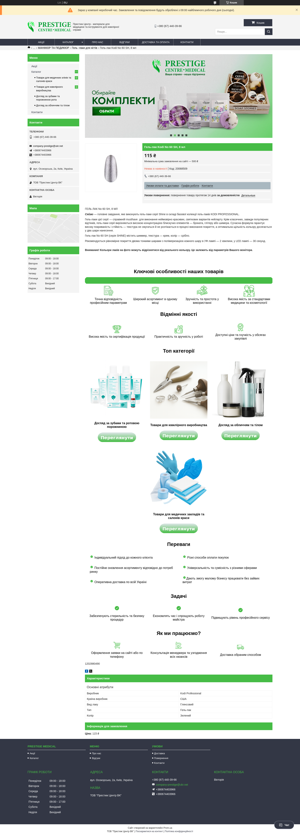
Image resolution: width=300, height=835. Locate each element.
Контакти (186, 42)
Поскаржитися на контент (149, 831)
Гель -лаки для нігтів (84, 47)
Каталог (68, 42)
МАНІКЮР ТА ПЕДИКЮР (53, 47)
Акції (41, 42)
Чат (284, 825)
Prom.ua (168, 828)
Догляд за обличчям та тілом (53, 105)
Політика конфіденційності (179, 831)
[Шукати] (268, 31)
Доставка (159, 753)
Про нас (97, 42)
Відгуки (124, 42)
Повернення (161, 758)
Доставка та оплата (156, 42)
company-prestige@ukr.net (48, 146)
